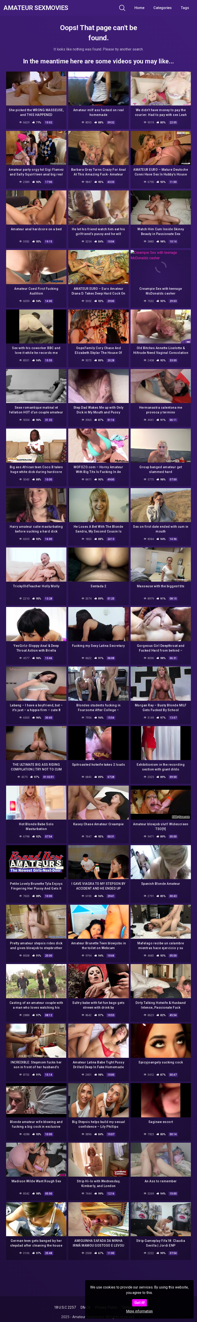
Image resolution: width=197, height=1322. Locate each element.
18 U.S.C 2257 (65, 1307)
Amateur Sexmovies (35, 8)
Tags (185, 8)
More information (139, 1311)
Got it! (139, 1302)
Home (139, 8)
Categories (162, 8)
